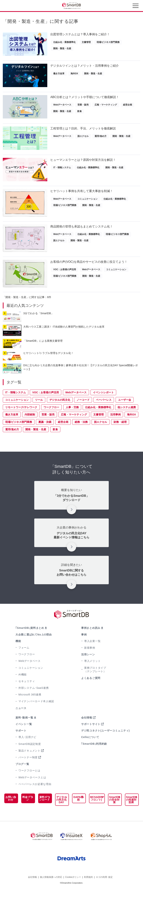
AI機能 (22, 683)
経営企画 (127, 107)
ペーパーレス (104, 409)
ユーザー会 (124, 409)
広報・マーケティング (106, 107)
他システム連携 (126, 416)
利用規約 (88, 887)
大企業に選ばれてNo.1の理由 (33, 643)
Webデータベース (62, 107)
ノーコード (83, 409)
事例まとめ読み (90, 637)
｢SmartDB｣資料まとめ (29, 637)
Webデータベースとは (32, 786)
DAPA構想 (76, 807)
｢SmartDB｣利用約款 (94, 753)
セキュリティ (26, 690)
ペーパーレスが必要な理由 (34, 793)
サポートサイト (90, 733)
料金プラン (27, 807)
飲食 (79, 113)
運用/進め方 (100, 139)
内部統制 (30, 423)
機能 (18, 650)
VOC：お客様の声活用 (64, 277)
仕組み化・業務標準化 (64, 42)
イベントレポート (103, 401)
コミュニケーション (87, 204)
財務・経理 (120, 431)
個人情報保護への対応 (51, 887)
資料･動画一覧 (24, 726)
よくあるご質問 (90, 687)
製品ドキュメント (29, 759)
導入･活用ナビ (27, 746)
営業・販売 (83, 107)
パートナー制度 (28, 766)
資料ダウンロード (43, 809)
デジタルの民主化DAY (60, 810)
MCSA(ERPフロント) (95, 807)
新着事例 (89, 657)
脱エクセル (83, 139)
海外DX (74, 74)
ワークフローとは (29, 779)
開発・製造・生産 (62, 48)
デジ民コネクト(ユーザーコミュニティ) (105, 739)
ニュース (20, 717)
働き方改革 (58, 74)
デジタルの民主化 (59, 409)
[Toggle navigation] (136, 7)
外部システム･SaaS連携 (33, 697)
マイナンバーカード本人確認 (36, 710)
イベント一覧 (23, 733)
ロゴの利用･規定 (104, 887)
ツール (39, 409)
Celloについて (90, 746)
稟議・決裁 (44, 431)
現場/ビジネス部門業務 (108, 42)
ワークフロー (51, 416)
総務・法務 (81, 431)
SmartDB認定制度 (29, 753)
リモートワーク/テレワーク (21, 416)
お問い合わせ (10, 807)
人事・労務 (72, 416)
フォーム (23, 656)
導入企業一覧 (92, 650)
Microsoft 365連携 (29, 703)
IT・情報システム (62, 172)
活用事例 (115, 423)
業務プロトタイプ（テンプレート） (95, 679)
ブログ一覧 (22, 773)
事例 (84, 643)
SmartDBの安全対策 (113, 809)
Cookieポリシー (73, 887)
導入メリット (92, 670)
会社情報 (86, 726)
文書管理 (86, 42)
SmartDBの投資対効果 (130, 809)
